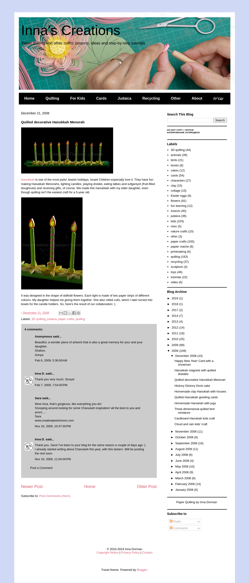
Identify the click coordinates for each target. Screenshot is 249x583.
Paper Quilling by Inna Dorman (196, 502)
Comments (179, 528)
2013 (175, 321)
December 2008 (186, 356)
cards (174, 175)
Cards (101, 98)
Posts (175, 521)
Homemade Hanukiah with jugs (195, 403)
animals (176, 155)
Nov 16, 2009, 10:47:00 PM (53, 426)
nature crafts (179, 231)
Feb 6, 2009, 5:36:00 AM (51, 360)
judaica (52, 319)
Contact (147, 552)
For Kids (77, 98)
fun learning (178, 206)
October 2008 (184, 437)
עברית (218, 99)
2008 (175, 350)
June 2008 (182, 460)
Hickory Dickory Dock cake (192, 385)
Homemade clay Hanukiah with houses (200, 391)
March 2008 (183, 478)
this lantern (115, 449)
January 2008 (184, 489)
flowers (175, 200)
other (174, 236)
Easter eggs (179, 195)
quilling (80, 319)
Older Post (147, 486)
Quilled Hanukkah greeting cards (196, 397)
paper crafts (66, 319)
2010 (175, 339)
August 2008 (184, 449)
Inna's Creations (70, 30)
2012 (175, 327)
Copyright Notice (108, 552)
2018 (175, 304)
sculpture (177, 266)
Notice (189, 130)
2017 (175, 310)
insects (175, 211)
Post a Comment (41, 468)
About (197, 98)
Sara (38, 398)
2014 (175, 315)
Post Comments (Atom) (54, 496)
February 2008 (185, 484)
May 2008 (182, 466)
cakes (175, 170)
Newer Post (32, 486)
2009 (175, 345)
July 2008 (182, 454)
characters (178, 180)
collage (175, 190)
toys (173, 272)
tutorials (176, 277)
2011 (175, 333)
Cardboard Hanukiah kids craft (195, 418)
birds (174, 160)
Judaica (125, 98)
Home (29, 98)
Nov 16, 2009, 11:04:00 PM (53, 459)
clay (173, 185)
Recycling (151, 98)
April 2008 (182, 472)
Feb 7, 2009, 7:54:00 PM (51, 385)
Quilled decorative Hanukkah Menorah (200, 379)
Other (176, 98)
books (175, 165)
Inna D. (40, 373)
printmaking (178, 251)
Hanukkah (28, 179)
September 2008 (186, 443)
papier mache (180, 246)
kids (173, 221)
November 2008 (186, 431)
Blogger (142, 569)
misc (174, 226)
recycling (177, 261)
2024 (175, 298)
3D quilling (38, 319)
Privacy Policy (130, 552)
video (174, 282)
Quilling (52, 98)
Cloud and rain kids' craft (191, 424)
